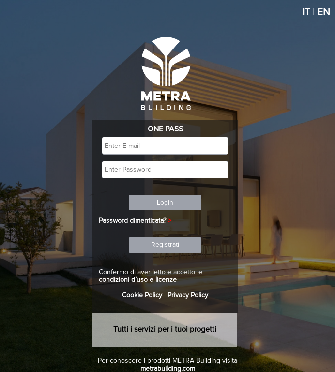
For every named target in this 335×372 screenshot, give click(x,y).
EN (323, 12)
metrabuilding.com (167, 368)
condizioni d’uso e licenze (138, 279)
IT (306, 12)
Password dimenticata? (132, 220)
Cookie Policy (142, 295)
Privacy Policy (188, 295)
